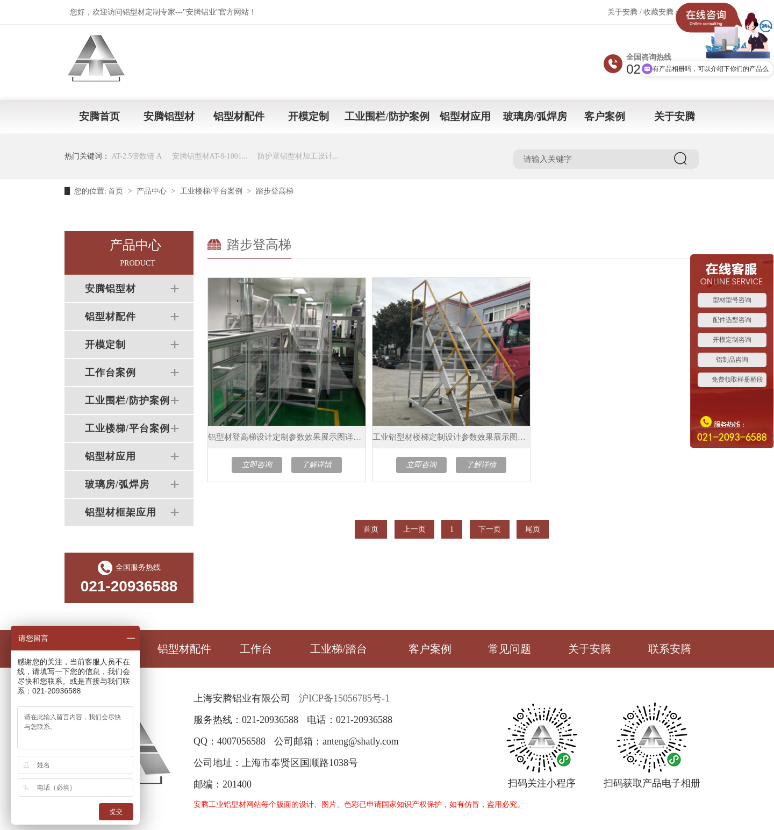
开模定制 (308, 116)
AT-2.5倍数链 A (137, 156)
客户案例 (604, 116)
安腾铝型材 (169, 116)
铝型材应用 (465, 116)
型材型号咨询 (732, 300)
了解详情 (317, 465)
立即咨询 (257, 465)
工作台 (256, 649)
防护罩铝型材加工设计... (298, 156)
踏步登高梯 (274, 191)
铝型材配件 (238, 116)
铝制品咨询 (732, 359)
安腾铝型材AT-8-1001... (210, 156)
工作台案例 (110, 372)
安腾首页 (99, 116)
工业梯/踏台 (338, 649)
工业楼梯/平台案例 (211, 191)
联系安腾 (669, 649)
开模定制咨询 (732, 340)
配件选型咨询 (732, 320)
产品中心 (152, 191)
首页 (115, 191)
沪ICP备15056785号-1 (344, 698)
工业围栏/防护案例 (387, 116)
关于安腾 (622, 12)
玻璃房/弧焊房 (535, 116)
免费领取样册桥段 (737, 379)
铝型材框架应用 (120, 512)
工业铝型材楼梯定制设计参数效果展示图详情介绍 (451, 437)
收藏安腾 (658, 12)
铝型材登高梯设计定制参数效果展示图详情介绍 (287, 437)
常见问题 (509, 649)
